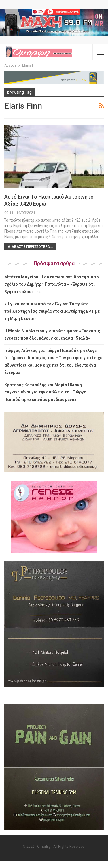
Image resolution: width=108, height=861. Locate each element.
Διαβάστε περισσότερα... (30, 247)
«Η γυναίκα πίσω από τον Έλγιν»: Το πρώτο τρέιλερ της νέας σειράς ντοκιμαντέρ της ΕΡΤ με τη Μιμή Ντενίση (52, 311)
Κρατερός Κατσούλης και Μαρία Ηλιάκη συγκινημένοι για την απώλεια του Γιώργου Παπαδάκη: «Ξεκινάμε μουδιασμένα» (46, 392)
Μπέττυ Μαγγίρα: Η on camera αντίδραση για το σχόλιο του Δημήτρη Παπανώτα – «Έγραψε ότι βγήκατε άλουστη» (51, 284)
